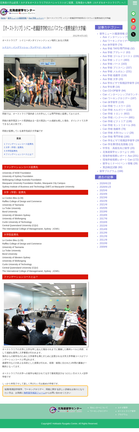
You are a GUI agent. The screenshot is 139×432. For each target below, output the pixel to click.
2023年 (104, 197)
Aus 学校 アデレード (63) (116, 52)
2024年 (104, 194)
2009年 (104, 246)
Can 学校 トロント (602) (116, 113)
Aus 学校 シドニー (36, 18)
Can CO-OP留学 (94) (114, 90)
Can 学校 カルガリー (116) (117, 109)
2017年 (104, 218)
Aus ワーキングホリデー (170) (119, 41)
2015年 (104, 225)
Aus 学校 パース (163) (115, 64)
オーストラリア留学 (127, 411)
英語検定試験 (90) (112, 167)
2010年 (104, 243)
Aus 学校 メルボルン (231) (117, 71)
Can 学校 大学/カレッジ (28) (118, 132)
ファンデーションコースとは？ (18, 154)
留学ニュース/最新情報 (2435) (116, 33)
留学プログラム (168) (111, 171)
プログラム (123, 414)
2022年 (104, 201)
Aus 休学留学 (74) (112, 44)
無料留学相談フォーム (34, 393)
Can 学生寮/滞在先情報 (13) (118, 144)
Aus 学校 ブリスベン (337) (117, 67)
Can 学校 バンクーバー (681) (118, 117)
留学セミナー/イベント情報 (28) (120, 163)
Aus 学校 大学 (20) (113, 79)
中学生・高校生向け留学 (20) (119, 148)
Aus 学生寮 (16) (111, 87)
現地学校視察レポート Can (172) (121, 159)
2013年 (104, 232)
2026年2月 (105, 183)
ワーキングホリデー (99, 411)
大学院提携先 (11, 151)
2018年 (104, 215)
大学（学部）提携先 (14, 147)
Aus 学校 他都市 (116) (115, 75)
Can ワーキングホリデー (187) (119, 98)
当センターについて (99, 408)
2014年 (104, 229)
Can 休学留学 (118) (113, 102)
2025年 (104, 190)
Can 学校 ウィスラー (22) (117, 106)
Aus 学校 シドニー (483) (116, 60)
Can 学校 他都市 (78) (114, 129)
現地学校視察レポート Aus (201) (120, 155)
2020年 (104, 208)
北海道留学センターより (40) (119, 152)
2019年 (104, 211)
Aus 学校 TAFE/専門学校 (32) (119, 48)
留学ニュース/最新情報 (17, 18)
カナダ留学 (123, 408)
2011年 (104, 239)
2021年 (104, 204)
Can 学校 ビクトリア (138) (117, 121)
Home (3, 18)
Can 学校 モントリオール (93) (119, 125)
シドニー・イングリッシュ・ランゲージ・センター (26, 47)
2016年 (104, 222)
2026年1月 (105, 187)
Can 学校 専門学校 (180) (116, 136)
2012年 (104, 236)
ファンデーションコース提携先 (18, 144)
